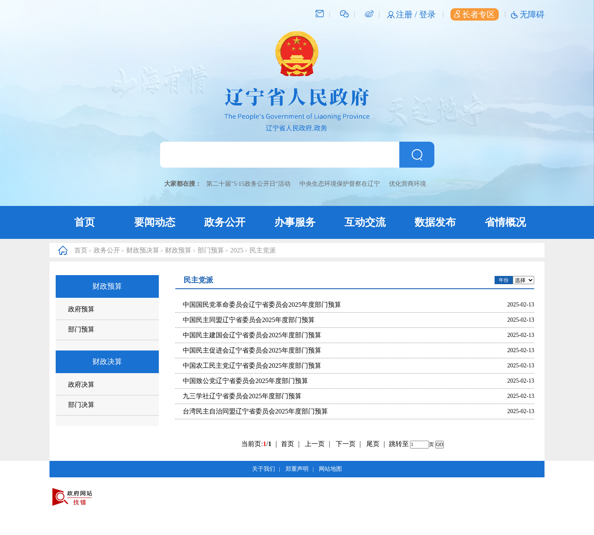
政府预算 (81, 309)
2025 (236, 250)
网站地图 (330, 469)
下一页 (348, 443)
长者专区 (474, 14)
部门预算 (211, 250)
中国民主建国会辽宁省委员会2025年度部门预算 (252, 335)
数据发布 (435, 222)
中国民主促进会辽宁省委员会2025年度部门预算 (252, 350)
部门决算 (81, 404)
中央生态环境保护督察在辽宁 (339, 183)
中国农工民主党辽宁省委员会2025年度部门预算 (252, 365)
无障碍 (532, 14)
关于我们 (263, 469)
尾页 (373, 443)
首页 (84, 222)
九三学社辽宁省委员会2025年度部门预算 (242, 395)
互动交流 (365, 222)
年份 (504, 280)
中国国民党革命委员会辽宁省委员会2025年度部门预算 (262, 304)
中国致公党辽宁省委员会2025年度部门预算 (245, 380)
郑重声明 (297, 469)
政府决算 (81, 384)
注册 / (407, 14)
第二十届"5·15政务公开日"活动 (248, 183)
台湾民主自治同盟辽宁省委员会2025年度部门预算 (255, 411)
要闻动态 (154, 222)
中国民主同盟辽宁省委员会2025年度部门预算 (249, 319)
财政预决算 (142, 250)
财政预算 (178, 250)
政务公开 (224, 222)
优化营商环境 (407, 183)
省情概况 (505, 222)
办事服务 (295, 222)
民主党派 (263, 250)
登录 (427, 14)
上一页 (317, 443)
